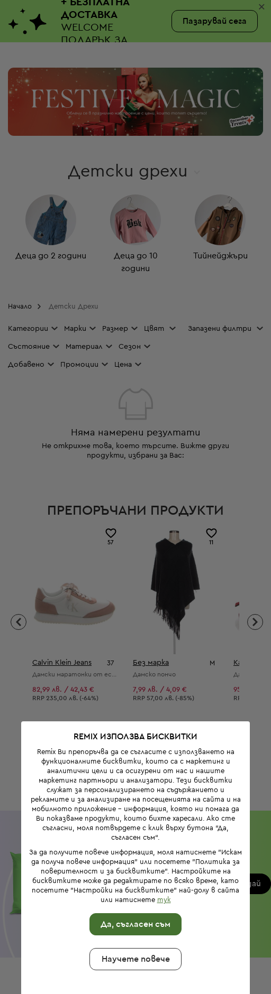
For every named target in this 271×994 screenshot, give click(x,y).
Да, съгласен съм (134, 874)
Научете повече (134, 909)
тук (162, 849)
